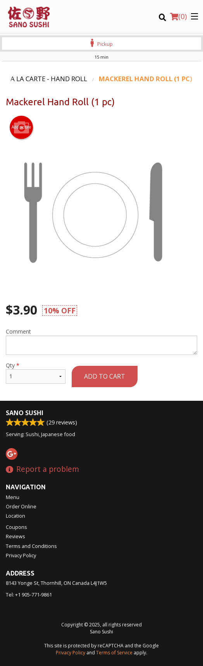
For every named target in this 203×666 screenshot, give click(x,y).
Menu (12, 497)
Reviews (15, 536)
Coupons (16, 526)
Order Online (21, 506)
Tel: (29, 594)
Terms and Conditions (31, 546)
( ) (178, 16)
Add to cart (104, 376)
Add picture (21, 127)
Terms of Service (114, 652)
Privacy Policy (21, 555)
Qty (35, 373)
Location (15, 515)
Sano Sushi (24, 413)
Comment (101, 341)
